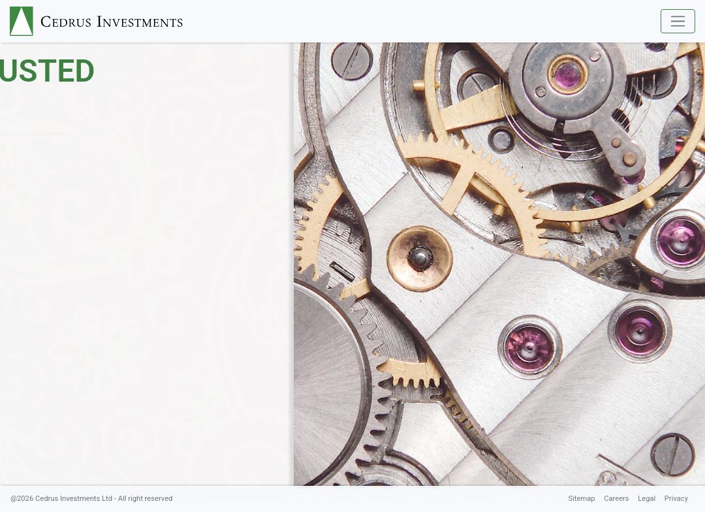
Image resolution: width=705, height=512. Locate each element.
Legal (646, 498)
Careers (616, 498)
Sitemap (581, 498)
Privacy (676, 498)
